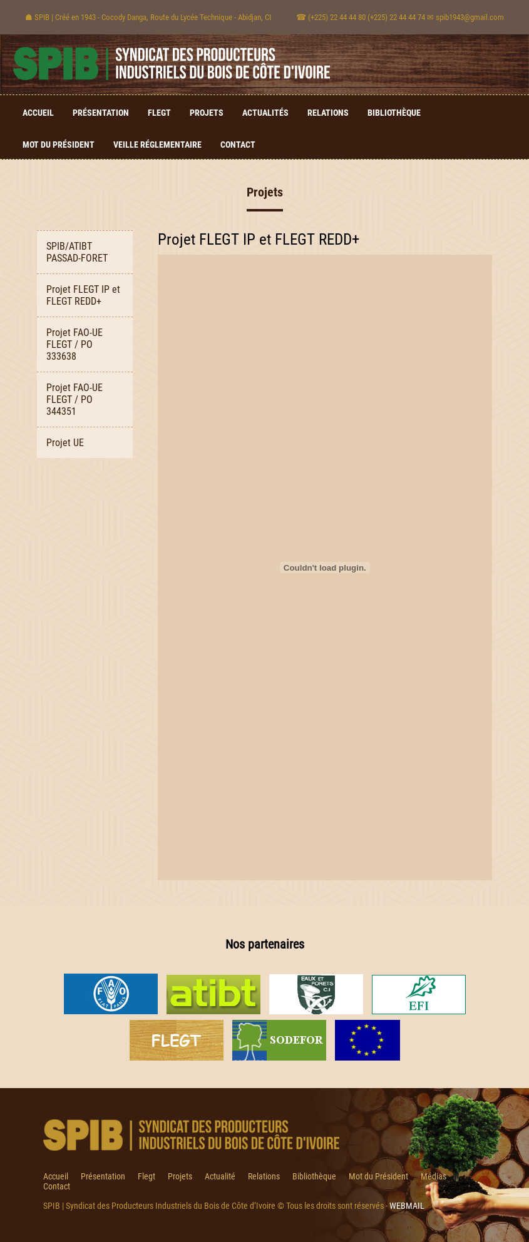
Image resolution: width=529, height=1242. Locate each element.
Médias (433, 1176)
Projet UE (65, 443)
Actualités (265, 113)
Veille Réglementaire (157, 145)
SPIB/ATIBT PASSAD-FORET (77, 252)
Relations (328, 113)
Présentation (101, 113)
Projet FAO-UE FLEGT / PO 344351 (74, 399)
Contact (237, 145)
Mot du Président (59, 145)
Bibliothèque (394, 113)
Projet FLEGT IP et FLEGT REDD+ (83, 295)
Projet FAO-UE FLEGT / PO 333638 (74, 344)
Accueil (38, 113)
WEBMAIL (406, 1206)
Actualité (220, 1176)
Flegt (159, 113)
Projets (206, 113)
